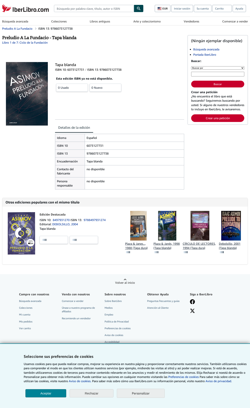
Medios (109, 307)
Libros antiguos (100, 21)
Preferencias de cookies (183, 377)
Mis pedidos (25, 321)
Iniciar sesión (182, 8)
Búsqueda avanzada (15, 21)
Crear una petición (218, 118)
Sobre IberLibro (113, 301)
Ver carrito (25, 328)
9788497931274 (95, 220)
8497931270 (61, 220)
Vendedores (191, 21)
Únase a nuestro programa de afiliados (78, 309)
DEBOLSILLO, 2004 (65, 224)
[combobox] (94, 8)
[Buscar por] (217, 68)
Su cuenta (203, 8)
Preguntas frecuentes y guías (163, 301)
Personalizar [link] (141, 393)
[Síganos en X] (192, 311)
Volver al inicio (125, 282)
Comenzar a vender (235, 21)
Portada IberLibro (204, 54)
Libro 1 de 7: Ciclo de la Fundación (25, 42)
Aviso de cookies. (80, 381)
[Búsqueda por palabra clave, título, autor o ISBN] (217, 74)
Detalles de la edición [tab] (74, 127)
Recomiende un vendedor (76, 318)
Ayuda (239, 8)
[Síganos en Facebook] (192, 302)
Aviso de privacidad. (219, 381)
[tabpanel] (119, 161)
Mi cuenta (24, 314)
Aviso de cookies (114, 335)
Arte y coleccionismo (147, 21)
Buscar (218, 84)
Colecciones (59, 21)
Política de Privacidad (117, 321)
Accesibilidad (112, 341)
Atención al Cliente (158, 307)
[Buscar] (138, 8)
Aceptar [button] (45, 393)
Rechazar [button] (91, 393)
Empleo (109, 314)
